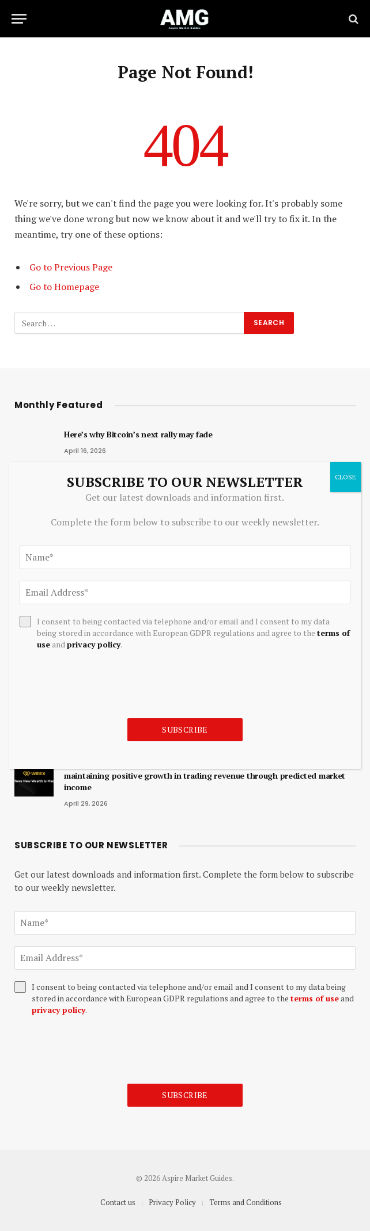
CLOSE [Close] (345, 476)
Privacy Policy (172, 1202)
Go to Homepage (64, 286)
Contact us (117, 1202)
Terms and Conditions (245, 1202)
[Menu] (19, 19)
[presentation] (102, 1049)
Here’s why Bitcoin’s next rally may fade (138, 434)
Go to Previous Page (70, 267)
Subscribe (185, 1094)
